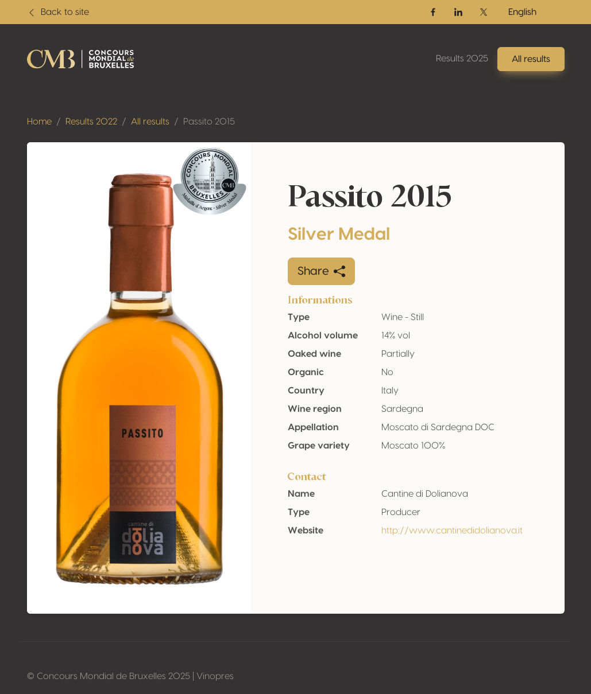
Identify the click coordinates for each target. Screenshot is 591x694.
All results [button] (531, 59)
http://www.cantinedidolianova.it (452, 530)
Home (39, 121)
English (522, 12)
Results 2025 (462, 58)
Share (321, 271)
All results (150, 121)
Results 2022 (91, 121)
